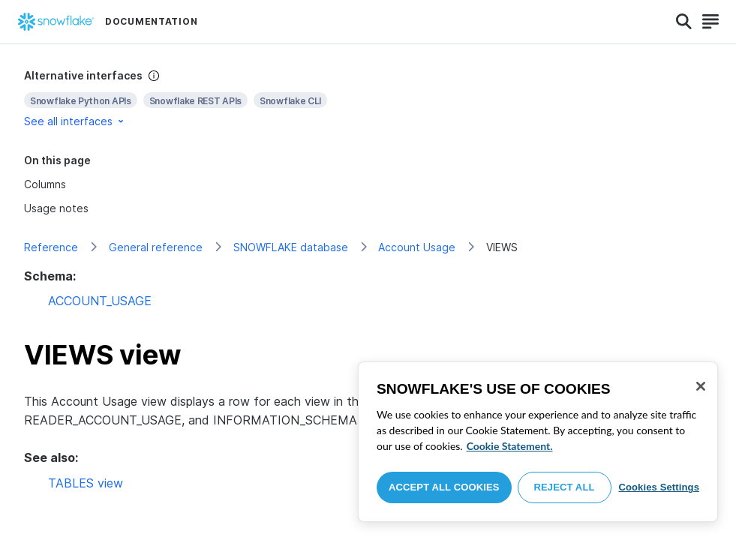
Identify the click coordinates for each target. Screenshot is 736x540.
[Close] (700, 386)
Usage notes (56, 208)
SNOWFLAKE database (290, 247)
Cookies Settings (658, 487)
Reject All (564, 487)
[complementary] (368, 98)
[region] (538, 442)
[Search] (684, 21)
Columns (45, 184)
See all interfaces (75, 121)
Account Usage (416, 247)
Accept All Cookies (444, 487)
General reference (156, 247)
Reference (51, 247)
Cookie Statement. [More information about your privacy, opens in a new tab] (510, 446)
